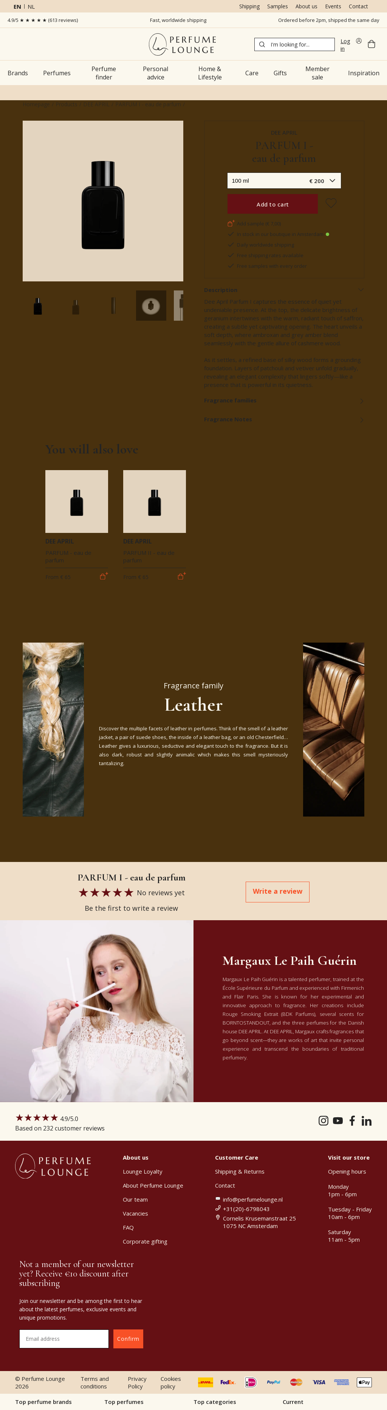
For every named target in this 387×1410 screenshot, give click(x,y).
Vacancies (135, 1213)
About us (306, 6)
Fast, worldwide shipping (178, 20)
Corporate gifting (145, 1241)
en (17, 6)
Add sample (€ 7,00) (254, 223)
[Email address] (64, 1338)
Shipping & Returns (240, 1171)
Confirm (128, 1338)
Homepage (36, 104)
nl (31, 6)
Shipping (249, 6)
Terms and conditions (94, 1382)
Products (66, 104)
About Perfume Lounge (153, 1185)
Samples (277, 6)
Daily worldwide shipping (260, 244)
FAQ (128, 1227)
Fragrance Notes (284, 419)
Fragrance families (284, 400)
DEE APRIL (96, 104)
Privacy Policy (137, 1382)
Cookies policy (171, 1382)
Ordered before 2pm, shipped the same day (328, 20)
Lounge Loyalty (143, 1171)
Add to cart (273, 204)
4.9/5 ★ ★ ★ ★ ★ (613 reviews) (43, 20)
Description (284, 289)
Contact (358, 6)
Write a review (277, 891)
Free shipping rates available (265, 255)
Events (333, 6)
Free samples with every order (267, 266)
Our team (135, 1199)
